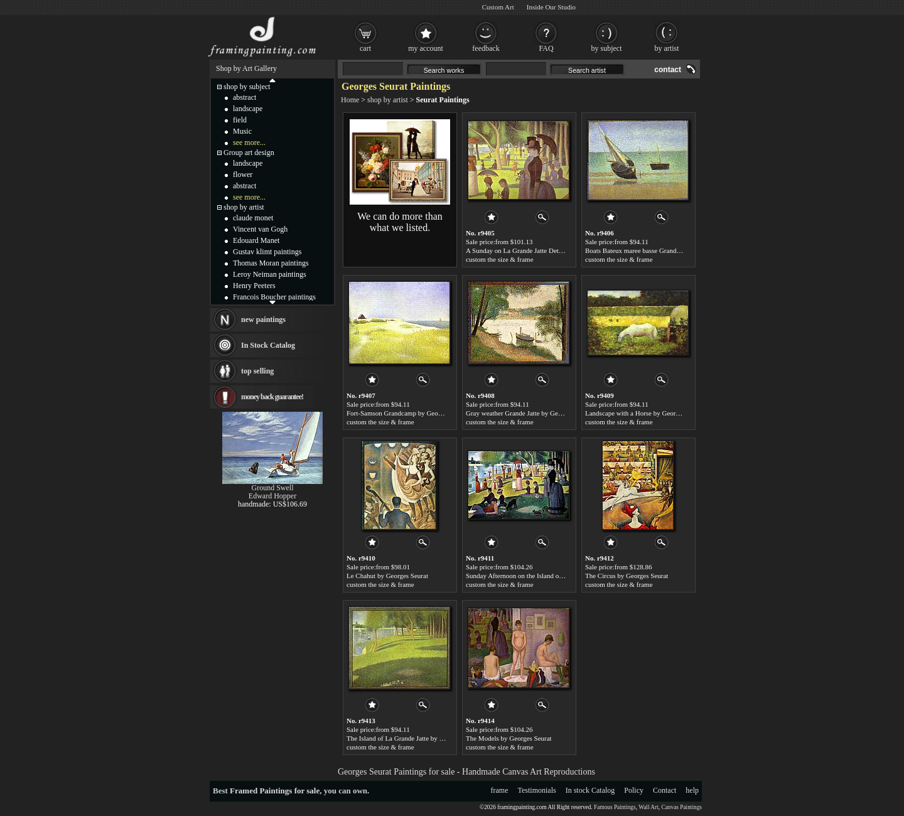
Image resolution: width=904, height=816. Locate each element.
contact (667, 69)
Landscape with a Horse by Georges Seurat (644, 413)
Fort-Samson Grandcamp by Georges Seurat (408, 413)
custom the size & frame (500, 259)
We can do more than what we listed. (400, 222)
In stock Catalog (590, 790)
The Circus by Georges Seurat (626, 575)
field (240, 119)
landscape (247, 108)
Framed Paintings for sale (275, 790)
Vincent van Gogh (260, 229)
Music (242, 131)
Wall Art (648, 807)
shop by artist (387, 99)
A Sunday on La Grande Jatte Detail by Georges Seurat (542, 250)
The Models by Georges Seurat (509, 738)
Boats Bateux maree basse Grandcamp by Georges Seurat (664, 250)
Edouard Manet (256, 240)
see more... (249, 142)
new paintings (263, 319)
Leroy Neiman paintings (269, 274)
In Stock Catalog (268, 345)
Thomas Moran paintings (271, 263)
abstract (244, 97)
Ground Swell (273, 487)
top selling (257, 371)
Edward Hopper (272, 495)
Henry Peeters (254, 285)
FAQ (546, 48)
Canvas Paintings (681, 807)
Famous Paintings (615, 807)
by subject (606, 48)
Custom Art (498, 7)
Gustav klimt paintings (267, 251)
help (692, 790)
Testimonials (537, 790)
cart (365, 48)
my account (425, 48)
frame (499, 790)
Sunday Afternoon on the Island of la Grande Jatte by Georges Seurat (561, 575)
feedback (485, 48)
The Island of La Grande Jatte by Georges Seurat (414, 738)
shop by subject (247, 86)
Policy (633, 790)
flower (242, 174)
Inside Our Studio (551, 7)
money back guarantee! (272, 396)
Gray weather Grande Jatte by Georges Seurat (529, 413)
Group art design (248, 152)
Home (350, 99)
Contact (664, 790)
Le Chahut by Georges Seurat (387, 575)
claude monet (253, 217)
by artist (667, 48)
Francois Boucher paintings (274, 297)
